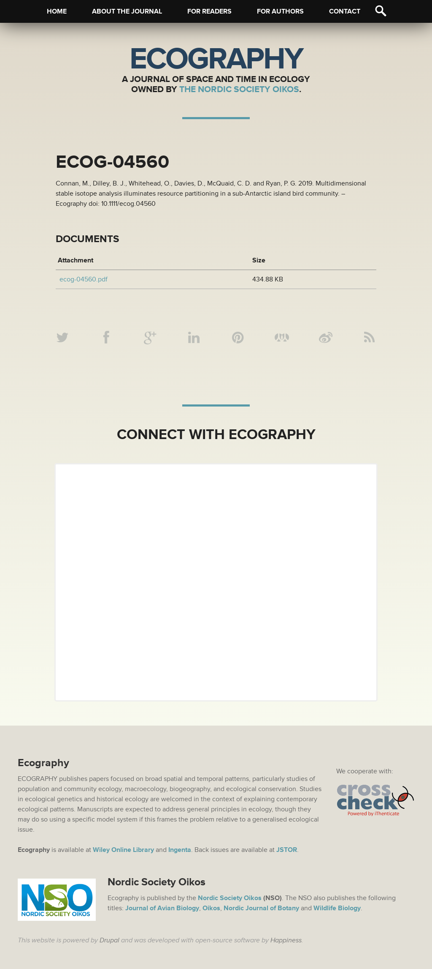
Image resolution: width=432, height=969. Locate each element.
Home (57, 11)
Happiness (286, 940)
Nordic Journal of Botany (261, 908)
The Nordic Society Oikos (239, 89)
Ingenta (179, 850)
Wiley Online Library (123, 850)
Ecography (216, 59)
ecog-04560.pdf (83, 279)
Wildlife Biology (337, 908)
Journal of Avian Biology (162, 908)
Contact (344, 11)
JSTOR (286, 850)
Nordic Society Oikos (230, 898)
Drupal (109, 940)
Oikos (211, 908)
